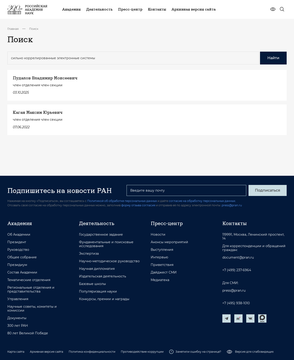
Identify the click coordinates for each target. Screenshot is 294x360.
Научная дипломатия (97, 269)
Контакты (234, 223)
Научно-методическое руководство (109, 261)
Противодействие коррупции (142, 351)
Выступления (162, 250)
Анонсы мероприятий (169, 242)
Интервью (159, 257)
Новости (158, 235)
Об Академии (18, 235)
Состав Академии (22, 272)
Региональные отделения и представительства (30, 289)
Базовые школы (92, 284)
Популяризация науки (98, 291)
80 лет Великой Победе (27, 333)
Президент (16, 242)
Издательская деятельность (102, 276)
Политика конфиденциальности (92, 351)
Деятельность (96, 223)
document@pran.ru (238, 258)
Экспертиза (89, 254)
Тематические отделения (28, 280)
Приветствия (162, 265)
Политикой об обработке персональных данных (122, 201)
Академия (19, 223)
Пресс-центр (167, 223)
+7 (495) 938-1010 (236, 303)
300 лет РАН (17, 326)
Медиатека (160, 280)
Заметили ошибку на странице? (195, 351)
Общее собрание (22, 257)
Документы (16, 318)
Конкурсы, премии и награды (104, 299)
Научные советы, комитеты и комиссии (32, 309)
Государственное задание (101, 235)
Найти (273, 58)
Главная (13, 29)
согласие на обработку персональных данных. (202, 201)
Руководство (18, 250)
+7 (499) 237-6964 (236, 270)
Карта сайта (15, 351)
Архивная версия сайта (46, 351)
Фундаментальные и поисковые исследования (106, 244)
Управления (17, 299)
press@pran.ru (232, 205)
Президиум (17, 265)
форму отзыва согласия (138, 205)
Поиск (33, 29)
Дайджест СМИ (164, 272)
